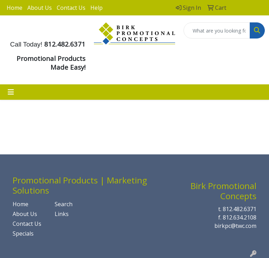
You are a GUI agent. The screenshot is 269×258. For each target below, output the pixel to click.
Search (64, 204)
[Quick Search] (217, 30)
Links (62, 214)
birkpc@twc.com (235, 226)
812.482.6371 (239, 209)
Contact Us (71, 8)
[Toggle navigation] (11, 92)
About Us (39, 8)
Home (14, 8)
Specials (23, 233)
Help (96, 8)
